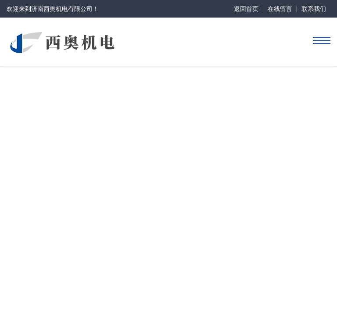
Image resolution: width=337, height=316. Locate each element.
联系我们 (313, 8)
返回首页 (246, 8)
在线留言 (280, 8)
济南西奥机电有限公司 (62, 8)
